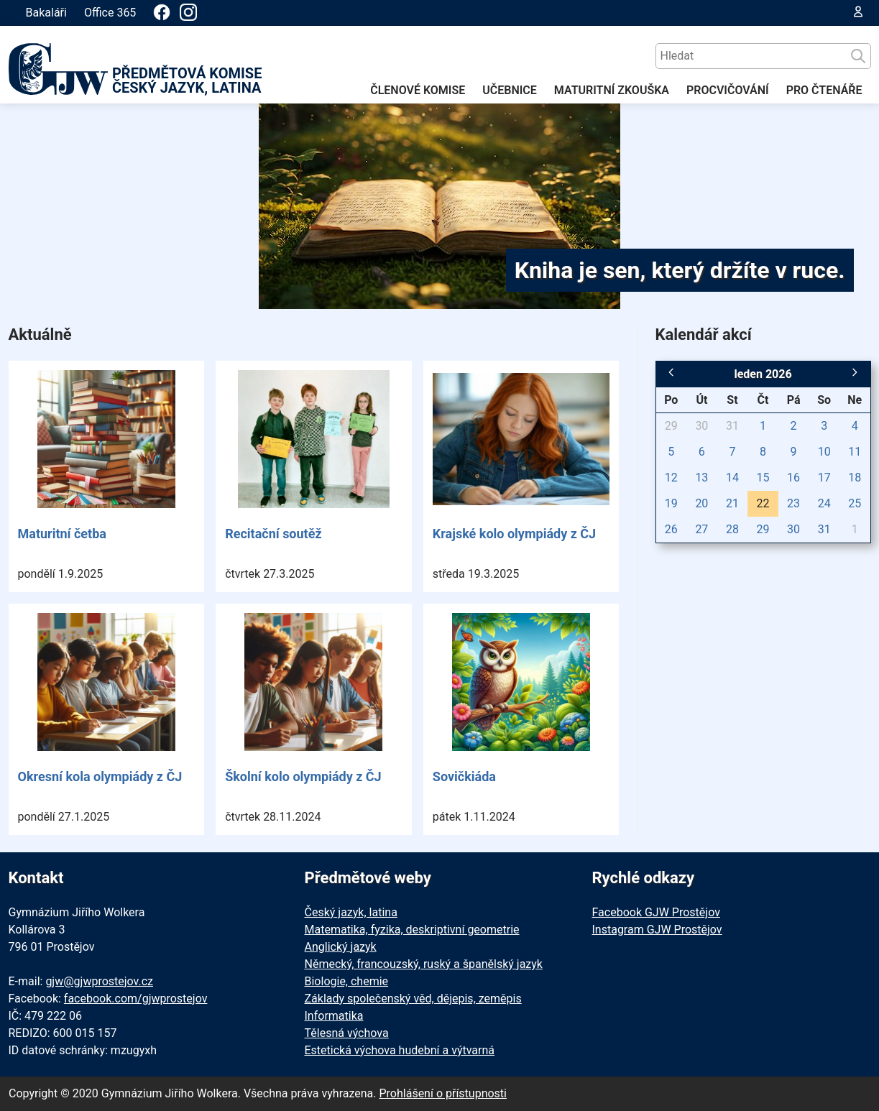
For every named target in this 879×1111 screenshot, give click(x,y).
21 (732, 503)
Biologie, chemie (347, 981)
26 (671, 529)
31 (732, 426)
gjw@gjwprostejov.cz (99, 981)
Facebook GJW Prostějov (656, 912)
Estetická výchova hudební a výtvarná (399, 1050)
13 (701, 477)
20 (701, 503)
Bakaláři (46, 12)
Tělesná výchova (347, 1033)
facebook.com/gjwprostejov (136, 998)
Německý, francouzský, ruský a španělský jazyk (424, 964)
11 (854, 451)
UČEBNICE (509, 90)
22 (763, 503)
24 (824, 503)
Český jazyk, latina (351, 912)
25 (854, 503)
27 (701, 529)
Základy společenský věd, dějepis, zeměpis (413, 998)
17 (824, 477)
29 (671, 426)
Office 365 (110, 12)
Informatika (334, 1016)
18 (854, 477)
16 (793, 477)
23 (793, 503)
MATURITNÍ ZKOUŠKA (611, 90)
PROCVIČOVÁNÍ (727, 90)
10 (824, 451)
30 (701, 426)
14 (732, 477)
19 (671, 503)
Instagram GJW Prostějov (657, 929)
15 (763, 477)
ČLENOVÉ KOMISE (417, 90)
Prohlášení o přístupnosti (443, 1093)
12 (671, 477)
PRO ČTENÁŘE (824, 90)
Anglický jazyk (341, 947)
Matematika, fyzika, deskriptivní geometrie (412, 929)
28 (732, 529)
